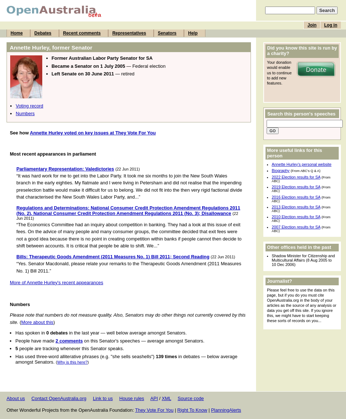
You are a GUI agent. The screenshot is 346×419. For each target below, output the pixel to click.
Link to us (103, 398)
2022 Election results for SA (296, 177)
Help (192, 33)
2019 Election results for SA (296, 187)
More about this (37, 322)
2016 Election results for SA (296, 197)
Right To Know (192, 410)
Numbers (25, 113)
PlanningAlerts (226, 410)
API (154, 398)
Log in (330, 25)
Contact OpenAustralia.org (58, 398)
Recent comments (82, 33)
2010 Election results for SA (296, 217)
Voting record (29, 106)
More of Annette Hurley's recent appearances (56, 282)
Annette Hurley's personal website (301, 164)
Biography (281, 170)
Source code (191, 398)
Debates (42, 33)
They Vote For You (154, 410)
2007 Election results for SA (296, 227)
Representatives (129, 33)
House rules (131, 398)
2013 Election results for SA (296, 207)
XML (166, 398)
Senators (167, 33)
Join (311, 25)
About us (16, 398)
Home (17, 33)
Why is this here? (72, 362)
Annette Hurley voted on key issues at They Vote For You (93, 133)
